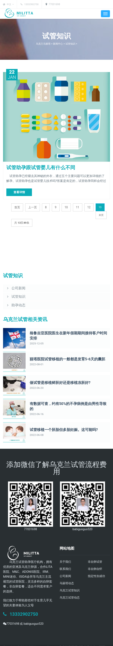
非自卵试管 (95, 553)
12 (87, 206)
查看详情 (19, 191)
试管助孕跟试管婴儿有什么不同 (35, 167)
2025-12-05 (36, 332)
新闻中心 (58, 43)
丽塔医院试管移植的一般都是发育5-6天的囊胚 (63, 351)
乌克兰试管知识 (70, 581)
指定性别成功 (97, 567)
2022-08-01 (36, 356)
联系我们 (66, 560)
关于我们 (66, 553)
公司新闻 (66, 567)
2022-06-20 (36, 379)
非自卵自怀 (95, 560)
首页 (17, 206)
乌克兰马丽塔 (42, 43)
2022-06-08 (36, 426)
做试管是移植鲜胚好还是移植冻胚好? (57, 374)
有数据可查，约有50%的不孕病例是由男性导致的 (65, 398)
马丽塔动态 (67, 574)
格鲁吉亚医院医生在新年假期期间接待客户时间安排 (67, 327)
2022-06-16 (36, 403)
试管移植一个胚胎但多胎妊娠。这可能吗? (60, 421)
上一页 (32, 206)
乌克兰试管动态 (70, 588)
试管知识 (71, 43)
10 (65, 206)
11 (76, 206)
